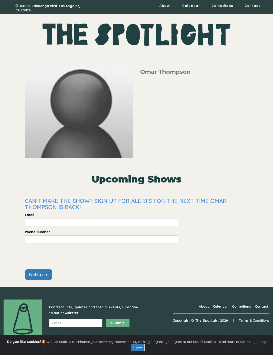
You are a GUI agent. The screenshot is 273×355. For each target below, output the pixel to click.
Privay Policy (256, 342)
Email (29, 215)
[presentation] (61, 256)
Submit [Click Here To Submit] (117, 323)
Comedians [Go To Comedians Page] (222, 6)
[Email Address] (75, 323)
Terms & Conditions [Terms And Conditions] (254, 320)
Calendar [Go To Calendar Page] (191, 6)
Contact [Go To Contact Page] (252, 6)
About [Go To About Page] (165, 6)
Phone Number (37, 232)
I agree (137, 347)
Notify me (38, 274)
